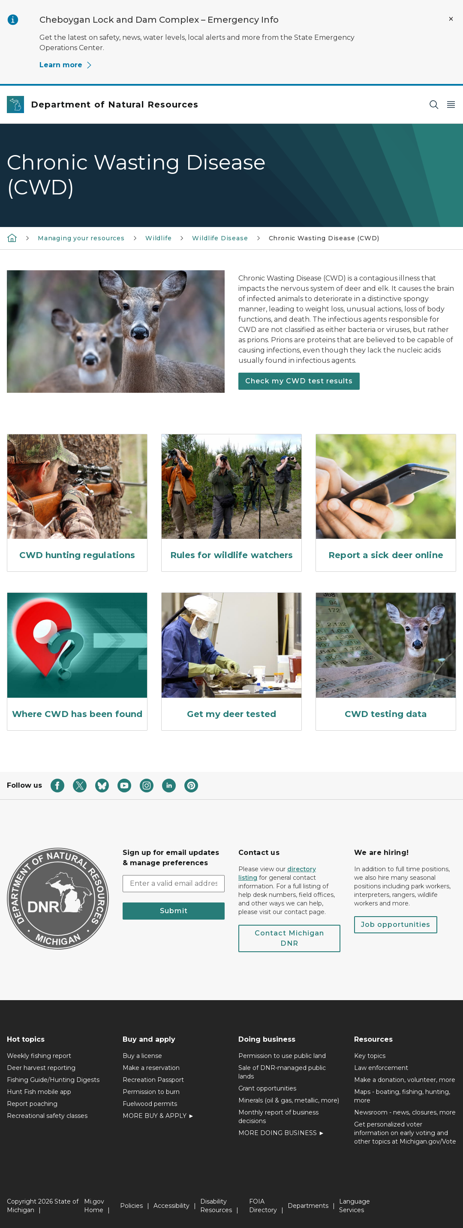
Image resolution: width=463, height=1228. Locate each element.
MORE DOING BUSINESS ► (281, 1133)
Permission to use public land (282, 1056)
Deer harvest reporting (41, 1068)
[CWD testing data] (386, 658)
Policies (131, 1206)
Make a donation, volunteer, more (404, 1080)
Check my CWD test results (299, 381)
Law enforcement (381, 1068)
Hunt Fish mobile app (39, 1092)
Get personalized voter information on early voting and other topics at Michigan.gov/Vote (405, 1132)
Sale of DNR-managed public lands (282, 1072)
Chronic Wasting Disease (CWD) (324, 238)
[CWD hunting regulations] (77, 499)
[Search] (434, 104)
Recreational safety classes (47, 1116)
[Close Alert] (451, 18)
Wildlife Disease (220, 238)
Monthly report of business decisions (278, 1116)
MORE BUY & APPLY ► (158, 1116)
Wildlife (158, 238)
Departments (308, 1206)
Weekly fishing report (39, 1056)
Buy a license (142, 1056)
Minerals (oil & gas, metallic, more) (288, 1100)
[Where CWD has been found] (77, 658)
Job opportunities (395, 924)
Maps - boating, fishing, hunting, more (402, 1096)
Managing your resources (81, 238)
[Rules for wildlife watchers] (231, 499)
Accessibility (171, 1206)
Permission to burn (151, 1092)
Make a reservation (151, 1068)
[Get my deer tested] (231, 658)
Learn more (66, 65)
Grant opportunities (267, 1088)
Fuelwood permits (150, 1104)
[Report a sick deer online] (386, 499)
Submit (174, 911)
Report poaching (32, 1104)
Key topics (369, 1056)
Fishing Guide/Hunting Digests (53, 1080)
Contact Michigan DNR (289, 938)
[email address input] (174, 883)
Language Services (354, 1206)
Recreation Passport (153, 1080)
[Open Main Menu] (451, 104)
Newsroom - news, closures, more (405, 1112)
